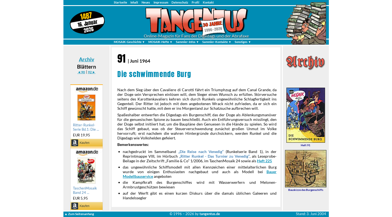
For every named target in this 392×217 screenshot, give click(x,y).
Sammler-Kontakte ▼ (216, 42)
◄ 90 (81, 72)
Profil (195, 2)
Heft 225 (264, 161)
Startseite (120, 2)
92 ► (92, 72)
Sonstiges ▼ (243, 42)
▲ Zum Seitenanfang (79, 214)
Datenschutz (179, 2)
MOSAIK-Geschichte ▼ (129, 42)
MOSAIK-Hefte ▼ (160, 42)
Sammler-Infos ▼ (187, 42)
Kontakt (208, 2)
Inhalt (134, 2)
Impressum (161, 2)
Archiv (86, 59)
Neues (146, 2)
